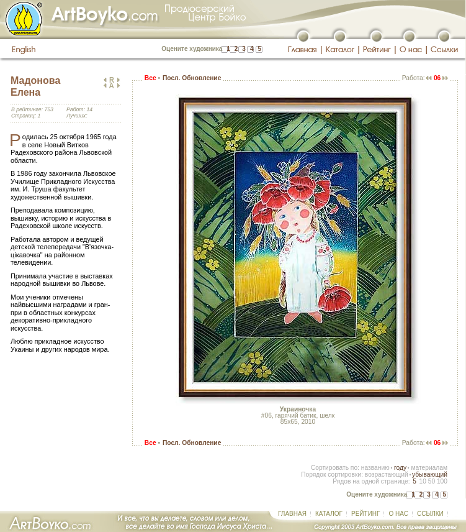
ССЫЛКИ (430, 513)
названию (375, 467)
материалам (429, 467)
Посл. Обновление (192, 78)
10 (422, 481)
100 (442, 481)
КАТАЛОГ (329, 513)
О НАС (398, 513)
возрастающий (386, 474)
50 (431, 481)
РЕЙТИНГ (365, 513)
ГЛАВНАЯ (292, 513)
